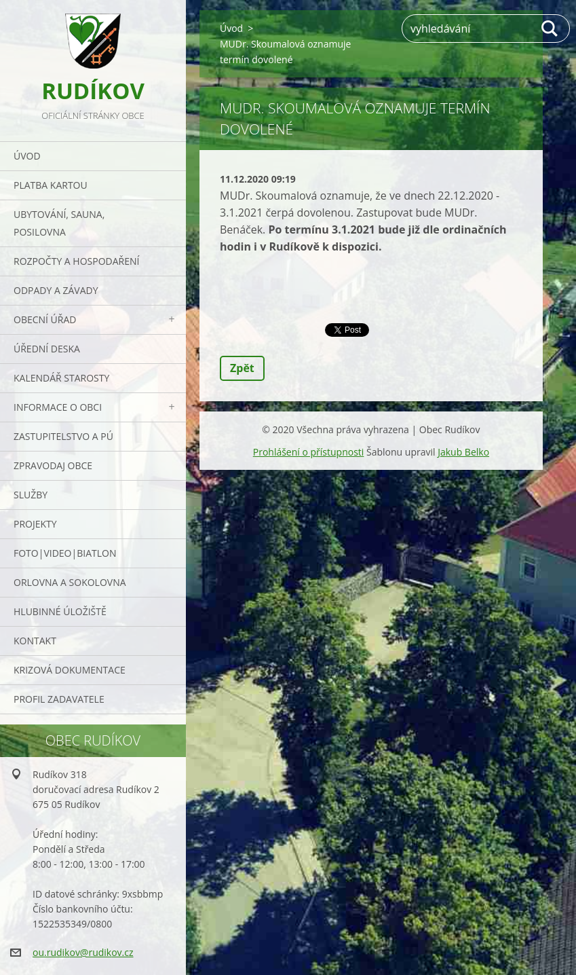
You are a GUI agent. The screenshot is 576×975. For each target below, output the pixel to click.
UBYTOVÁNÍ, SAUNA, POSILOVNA (59, 223)
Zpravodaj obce (53, 465)
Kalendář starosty (61, 377)
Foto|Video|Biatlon (65, 553)
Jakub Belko (463, 451)
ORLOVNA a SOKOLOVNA (70, 582)
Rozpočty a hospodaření (76, 261)
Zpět (242, 368)
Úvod (27, 155)
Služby (30, 494)
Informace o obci (58, 407)
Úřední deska (47, 348)
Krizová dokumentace (70, 669)
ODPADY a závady (56, 290)
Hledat (550, 28)
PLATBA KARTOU (51, 185)
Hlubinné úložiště (60, 611)
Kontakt (35, 640)
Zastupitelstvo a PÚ (63, 436)
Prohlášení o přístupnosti (308, 451)
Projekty (35, 523)
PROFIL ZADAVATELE (59, 699)
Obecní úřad (45, 319)
